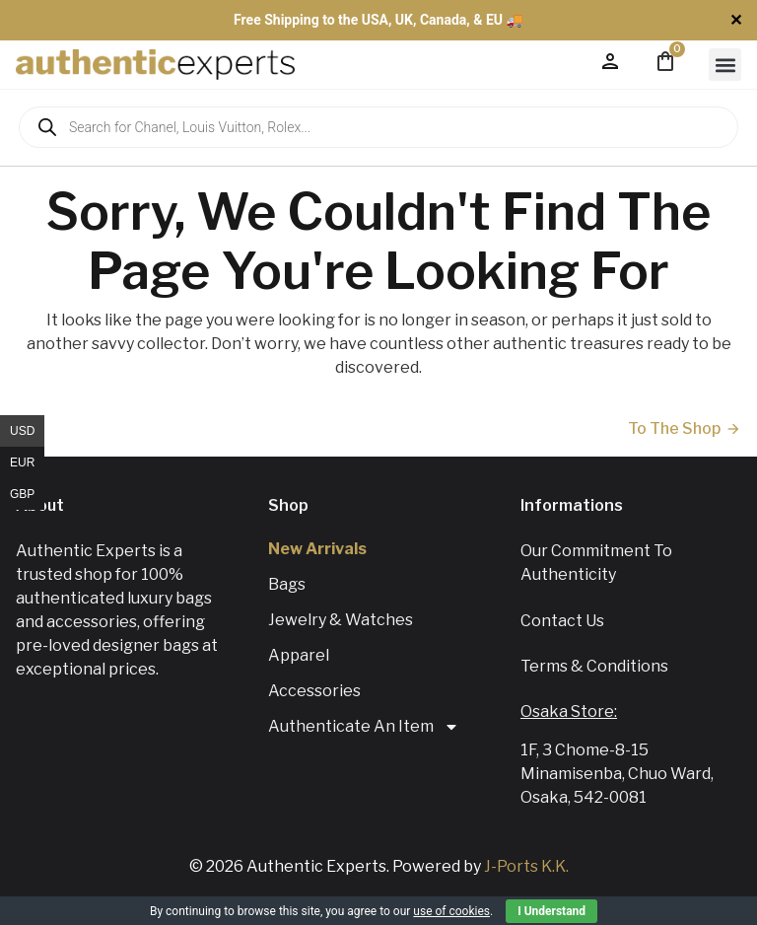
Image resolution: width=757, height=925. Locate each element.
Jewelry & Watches (340, 619)
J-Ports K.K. (526, 866)
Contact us (562, 620)
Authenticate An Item (363, 727)
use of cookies (451, 911)
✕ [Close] (735, 20)
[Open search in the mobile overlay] (378, 127)
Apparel (298, 655)
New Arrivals (317, 548)
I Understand (551, 911)
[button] (725, 64)
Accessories (314, 690)
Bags (287, 584)
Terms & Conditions (594, 666)
